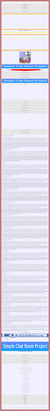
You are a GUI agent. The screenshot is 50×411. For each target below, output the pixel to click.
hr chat (5, 290)
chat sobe (17, 147)
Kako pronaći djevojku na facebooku (26, 387)
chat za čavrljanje (7, 142)
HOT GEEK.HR (25, 355)
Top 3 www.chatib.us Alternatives (26, 388)
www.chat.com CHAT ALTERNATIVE (8, 226)
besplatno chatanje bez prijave (7, 146)
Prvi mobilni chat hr (26, 371)
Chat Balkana (25, 8)
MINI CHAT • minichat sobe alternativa (8, 201)
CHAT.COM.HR (25, 358)
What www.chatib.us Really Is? (26, 389)
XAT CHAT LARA (25, 102)
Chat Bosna (4, 261)
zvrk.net (25, 63)
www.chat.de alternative (37, 143)
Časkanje (3, 162)
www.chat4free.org (22, 144)
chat (14, 146)
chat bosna (30, 198)
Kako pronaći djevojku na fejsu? (26, 386)
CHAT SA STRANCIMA (25, 77)
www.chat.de (31, 143)
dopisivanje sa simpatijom (30, 145)
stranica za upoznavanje (28, 142)
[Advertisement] (25, 21)
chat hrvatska (40, 144)
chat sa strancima (5, 147)
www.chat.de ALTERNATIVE (7, 175)
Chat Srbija (4, 273)
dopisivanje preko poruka (38, 145)
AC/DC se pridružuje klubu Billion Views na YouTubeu (26, 369)
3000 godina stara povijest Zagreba (26, 372)
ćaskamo (27, 143)
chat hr (27, 144)
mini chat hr (5, 144)
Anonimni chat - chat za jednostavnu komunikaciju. (26, 370)
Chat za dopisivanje (26, 383)
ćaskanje (18, 143)
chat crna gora (18, 145)
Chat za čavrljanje (26, 375)
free (12, 146)
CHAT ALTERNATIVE (25, 130)
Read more (46, 154)
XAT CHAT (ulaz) (25, 11)
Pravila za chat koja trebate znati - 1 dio (26, 392)
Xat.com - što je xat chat (26, 374)
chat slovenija (23, 145)
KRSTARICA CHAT (25, 107)
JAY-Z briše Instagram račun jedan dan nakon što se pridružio (26, 368)
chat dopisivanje (45, 145)
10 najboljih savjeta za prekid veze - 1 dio (26, 391)
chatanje (34, 146)
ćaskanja (21, 143)
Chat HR (25, 402)
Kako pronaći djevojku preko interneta (26, 385)
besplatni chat (31, 146)
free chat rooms (19, 146)
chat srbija (44, 144)
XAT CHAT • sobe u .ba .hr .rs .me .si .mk (9, 189)
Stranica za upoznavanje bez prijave (8, 148)
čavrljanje (11, 142)
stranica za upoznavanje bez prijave (27, 196)
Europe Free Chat (5, 250)
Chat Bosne (25, 7)
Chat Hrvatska (4, 283)
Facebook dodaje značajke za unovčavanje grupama (26, 367)
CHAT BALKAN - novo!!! (25, 74)
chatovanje (38, 146)
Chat (25, 396)
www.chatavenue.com (10, 144)
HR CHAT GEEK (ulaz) (25, 72)
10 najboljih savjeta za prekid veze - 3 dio (26, 390)
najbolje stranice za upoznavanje (18, 142)
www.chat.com (16, 144)
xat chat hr (30, 197)
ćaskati (24, 143)
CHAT (3, 2)
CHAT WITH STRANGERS (25, 132)
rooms (16, 146)
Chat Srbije (25, 6)
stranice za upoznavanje (36, 142)
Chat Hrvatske (25, 5)
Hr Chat (25, 403)
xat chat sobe (43, 143)
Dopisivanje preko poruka (6, 303)
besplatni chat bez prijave (44, 146)
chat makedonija (13, 145)
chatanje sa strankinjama (12, 147)
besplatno (26, 146)
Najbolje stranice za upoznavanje (8, 135)
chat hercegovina (7, 145)
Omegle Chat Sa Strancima (26, 384)
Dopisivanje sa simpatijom (6, 294)
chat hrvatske (36, 144)
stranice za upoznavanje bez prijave (11, 143)
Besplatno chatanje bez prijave (7, 322)
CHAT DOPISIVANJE (25, 110)
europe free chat (30, 144)
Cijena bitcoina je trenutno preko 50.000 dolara (26, 373)
